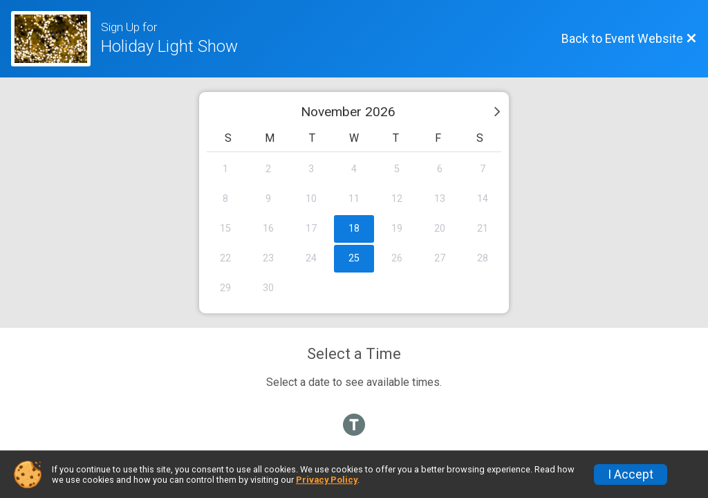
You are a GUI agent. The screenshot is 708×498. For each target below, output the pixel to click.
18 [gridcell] (354, 228)
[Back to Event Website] (629, 39)
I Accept (630, 474)
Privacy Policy (326, 479)
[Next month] (497, 111)
